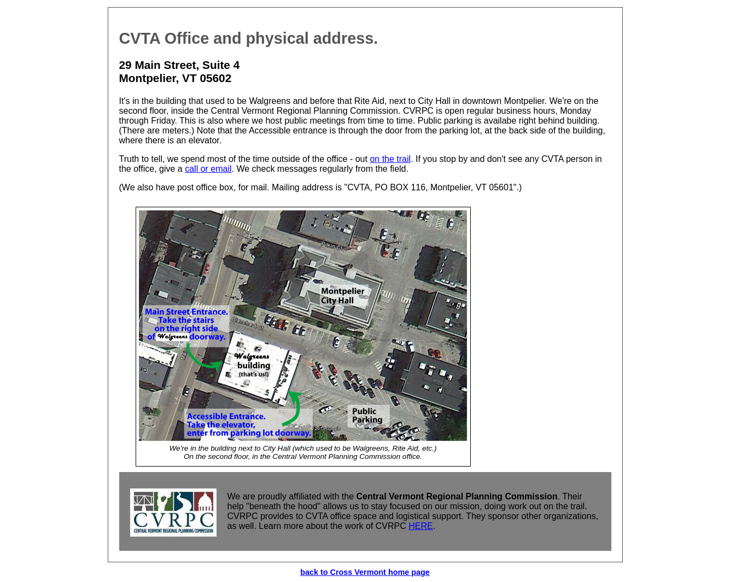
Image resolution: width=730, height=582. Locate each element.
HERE (420, 526)
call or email (208, 168)
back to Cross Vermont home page (365, 572)
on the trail (390, 159)
